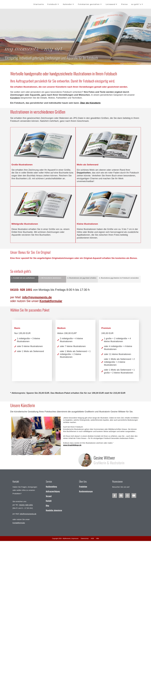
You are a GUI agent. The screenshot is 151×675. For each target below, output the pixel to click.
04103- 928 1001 (21, 289)
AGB (92, 538)
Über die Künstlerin (90, 103)
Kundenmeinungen (86, 491)
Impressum (75, 538)
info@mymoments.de (28, 514)
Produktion (83, 486)
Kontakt (49, 500)
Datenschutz (85, 538)
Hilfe (97, 538)
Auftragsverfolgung (53, 491)
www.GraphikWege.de (72, 445)
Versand (49, 496)
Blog (47, 505)
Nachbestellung (51, 486)
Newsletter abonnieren (54, 510)
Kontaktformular (51, 301)
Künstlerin (15, 98)
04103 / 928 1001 (26, 505)
